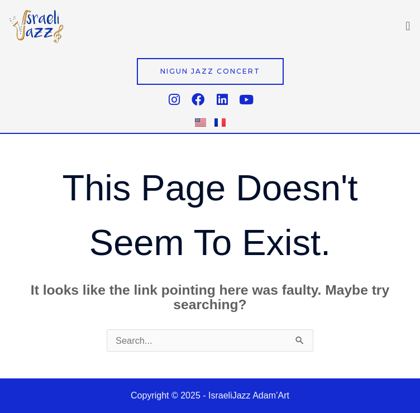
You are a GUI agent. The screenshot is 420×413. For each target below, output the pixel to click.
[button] (408, 26)
